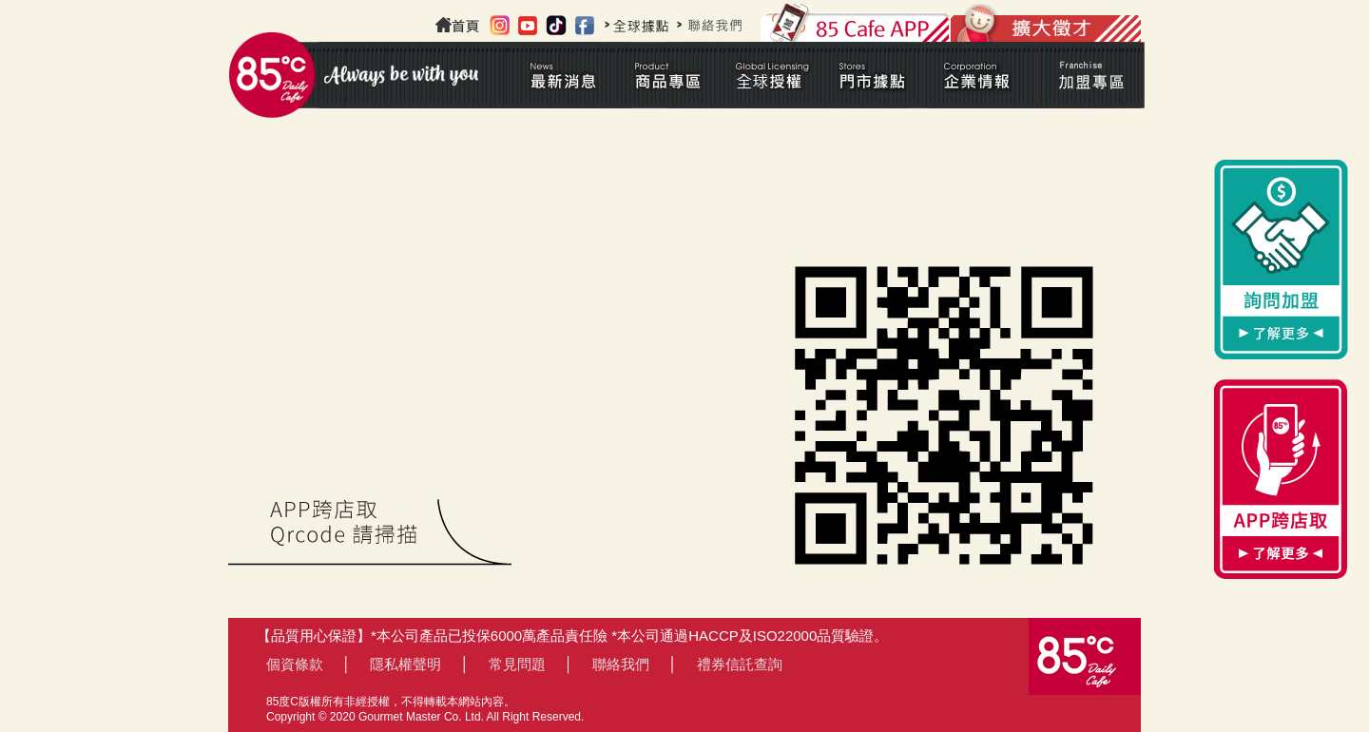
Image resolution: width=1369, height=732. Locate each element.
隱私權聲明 (405, 664)
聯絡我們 (620, 664)
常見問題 (517, 664)
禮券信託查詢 (739, 664)
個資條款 (294, 664)
